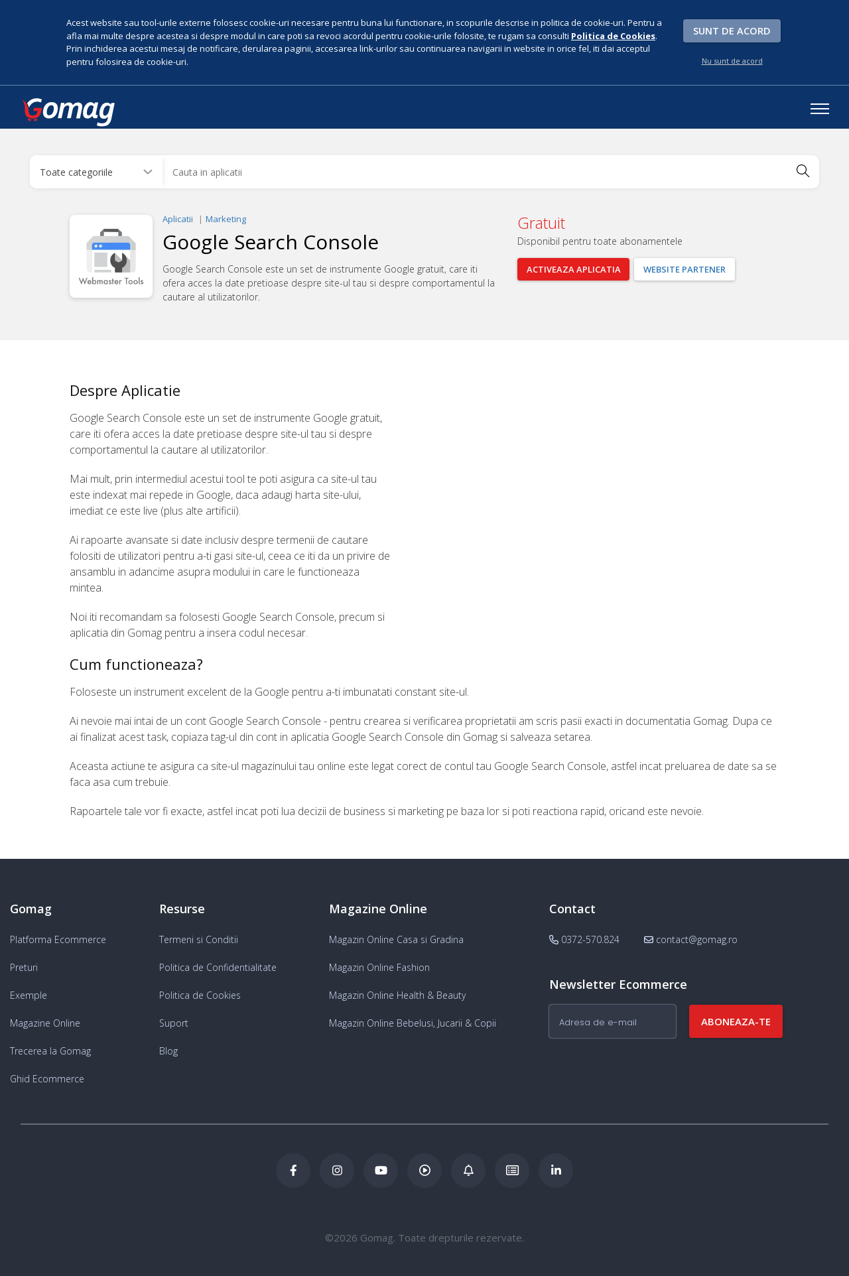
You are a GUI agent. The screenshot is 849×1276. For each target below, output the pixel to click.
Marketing (226, 219)
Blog (168, 1051)
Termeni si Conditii (198, 939)
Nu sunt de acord (732, 61)
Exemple (28, 995)
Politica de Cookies (200, 995)
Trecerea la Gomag (50, 1051)
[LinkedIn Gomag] (556, 1170)
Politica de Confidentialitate (218, 967)
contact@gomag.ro (691, 939)
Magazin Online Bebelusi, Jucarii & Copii (412, 1023)
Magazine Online (45, 1023)
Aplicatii (178, 219)
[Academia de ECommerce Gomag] (512, 1170)
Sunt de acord (732, 30)
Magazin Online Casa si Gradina (396, 939)
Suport (173, 1023)
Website (685, 269)
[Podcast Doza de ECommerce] (424, 1170)
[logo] (67, 112)
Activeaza (574, 269)
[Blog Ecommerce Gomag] (468, 1170)
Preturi (24, 967)
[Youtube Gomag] (380, 1170)
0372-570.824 (584, 939)
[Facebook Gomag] (293, 1170)
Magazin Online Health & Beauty (397, 995)
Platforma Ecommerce (58, 939)
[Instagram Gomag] (337, 1170)
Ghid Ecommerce (47, 1078)
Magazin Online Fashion (379, 967)
